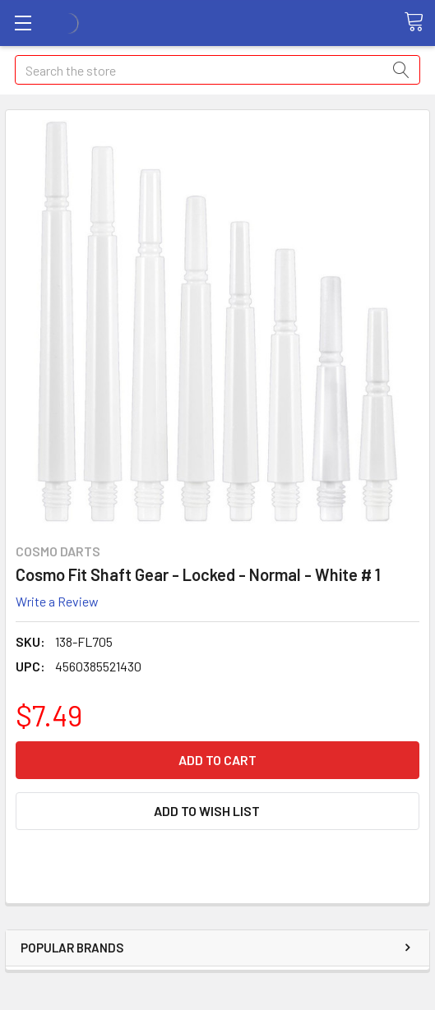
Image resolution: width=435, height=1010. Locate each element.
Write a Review (57, 601)
